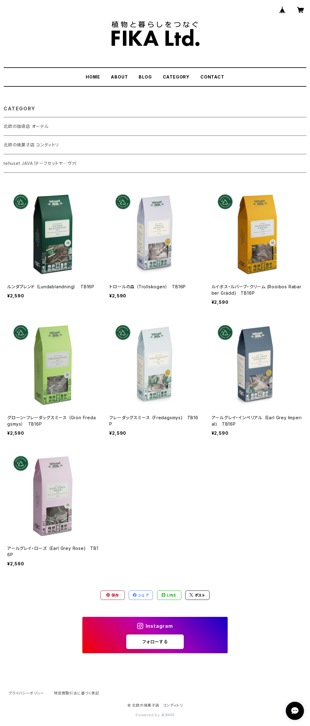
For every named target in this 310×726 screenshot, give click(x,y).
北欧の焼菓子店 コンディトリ (31, 144)
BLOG (145, 76)
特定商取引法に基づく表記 (76, 693)
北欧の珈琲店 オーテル (26, 126)
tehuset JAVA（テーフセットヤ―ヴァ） (41, 163)
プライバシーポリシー (26, 693)
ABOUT (119, 76)
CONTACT (212, 76)
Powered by (155, 715)
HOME (93, 76)
